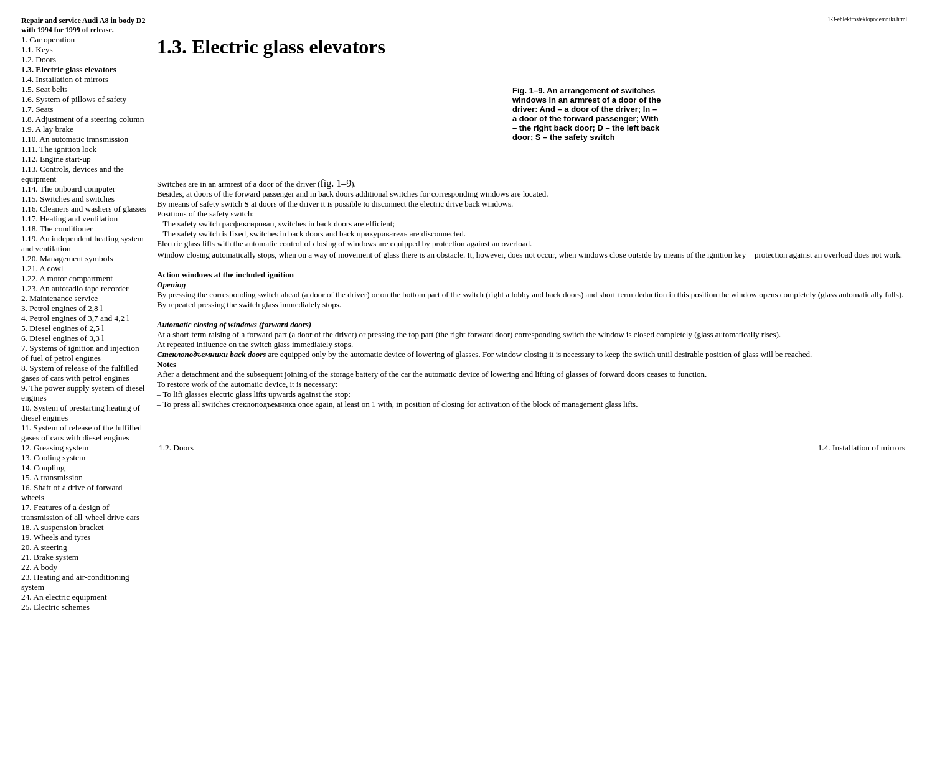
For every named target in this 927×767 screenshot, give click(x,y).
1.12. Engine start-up (56, 159)
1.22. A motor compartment (67, 278)
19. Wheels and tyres (56, 537)
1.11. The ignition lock (58, 149)
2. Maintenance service (59, 298)
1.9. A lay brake (47, 129)
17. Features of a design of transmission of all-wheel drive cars (80, 512)
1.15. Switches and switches (68, 198)
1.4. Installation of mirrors (64, 79)
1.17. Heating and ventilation (69, 218)
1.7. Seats (37, 109)
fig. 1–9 (335, 183)
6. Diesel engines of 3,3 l (62, 338)
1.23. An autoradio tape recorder (74, 288)
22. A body (39, 567)
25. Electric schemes (55, 606)
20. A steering (44, 547)
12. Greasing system (54, 447)
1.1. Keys (37, 49)
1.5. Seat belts (44, 89)
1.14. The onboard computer (68, 188)
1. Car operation (48, 39)
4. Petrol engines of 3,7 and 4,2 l (75, 318)
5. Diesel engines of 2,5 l (62, 328)
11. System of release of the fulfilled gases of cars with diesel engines (81, 432)
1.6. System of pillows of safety (73, 99)
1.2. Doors (38, 59)
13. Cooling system (53, 457)
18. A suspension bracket (62, 527)
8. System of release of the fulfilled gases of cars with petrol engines (79, 373)
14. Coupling (43, 467)
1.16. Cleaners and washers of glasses (83, 208)
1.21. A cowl (42, 268)
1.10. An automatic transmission (74, 139)
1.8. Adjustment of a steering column (82, 119)
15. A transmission (52, 477)
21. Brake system (49, 557)
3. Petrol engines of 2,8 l (62, 308)
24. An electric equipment (64, 597)
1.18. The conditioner (57, 228)
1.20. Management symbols (67, 258)
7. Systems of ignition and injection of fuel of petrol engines (80, 353)
